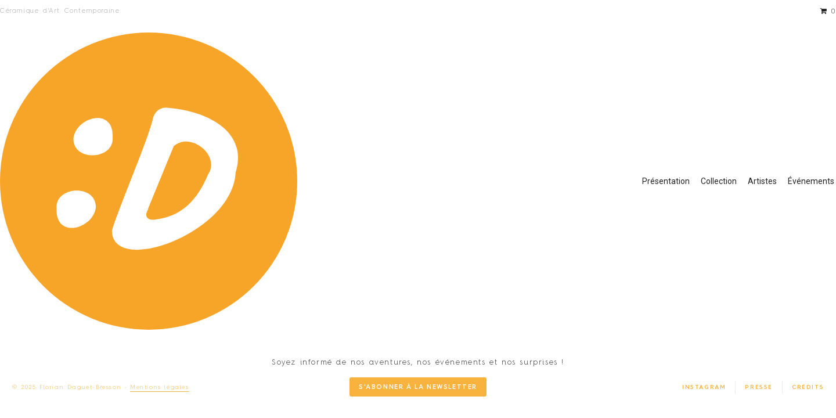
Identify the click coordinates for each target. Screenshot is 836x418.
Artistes (762, 181)
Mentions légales (159, 387)
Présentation (666, 181)
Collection (719, 181)
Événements (811, 181)
